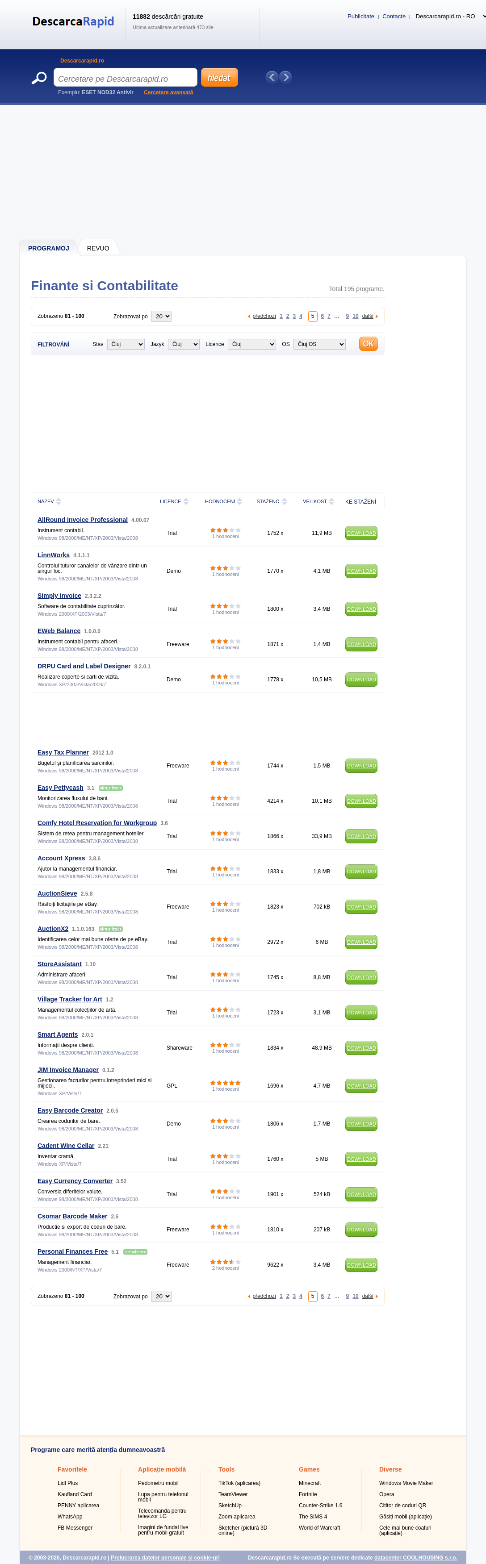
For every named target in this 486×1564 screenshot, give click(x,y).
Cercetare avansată (168, 92)
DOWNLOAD (361, 533)
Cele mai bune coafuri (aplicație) (405, 1530)
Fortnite (308, 1494)
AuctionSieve (57, 893)
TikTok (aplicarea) (239, 1483)
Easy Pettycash (61, 787)
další (367, 316)
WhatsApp (70, 1517)
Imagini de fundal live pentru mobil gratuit (163, 1530)
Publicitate (361, 16)
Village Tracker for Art (70, 999)
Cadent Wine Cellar (66, 1145)
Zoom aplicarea (237, 1517)
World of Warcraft (319, 1528)
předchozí (264, 316)
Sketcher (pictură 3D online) (242, 1530)
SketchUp (230, 1505)
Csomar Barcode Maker (72, 1216)
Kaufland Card (75, 1494)
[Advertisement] (243, 171)
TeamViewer (233, 1494)
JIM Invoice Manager (68, 1069)
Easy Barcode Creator (70, 1110)
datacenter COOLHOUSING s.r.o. (415, 1558)
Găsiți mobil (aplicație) (405, 1517)
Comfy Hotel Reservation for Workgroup (97, 822)
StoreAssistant (60, 964)
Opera (386, 1494)
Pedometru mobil (158, 1483)
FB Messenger (75, 1528)
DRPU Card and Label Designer (84, 666)
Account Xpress (61, 858)
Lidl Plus (68, 1483)
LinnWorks (54, 555)
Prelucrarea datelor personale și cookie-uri (165, 1558)
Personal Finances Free (73, 1251)
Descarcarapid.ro (82, 61)
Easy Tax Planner (63, 752)
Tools (226, 1469)
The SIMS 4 (313, 1517)
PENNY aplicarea (78, 1505)
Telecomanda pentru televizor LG (162, 1513)
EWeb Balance (59, 630)
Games (309, 1469)
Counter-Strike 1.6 (320, 1505)
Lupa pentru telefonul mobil (163, 1497)
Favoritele (72, 1469)
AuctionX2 (53, 928)
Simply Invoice (59, 595)
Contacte (394, 16)
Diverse (390, 1469)
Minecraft (310, 1483)
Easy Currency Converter (75, 1180)
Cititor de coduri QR (402, 1505)
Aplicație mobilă (162, 1469)
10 (355, 316)
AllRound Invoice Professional (83, 519)
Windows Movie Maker (406, 1483)
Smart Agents (58, 1034)
